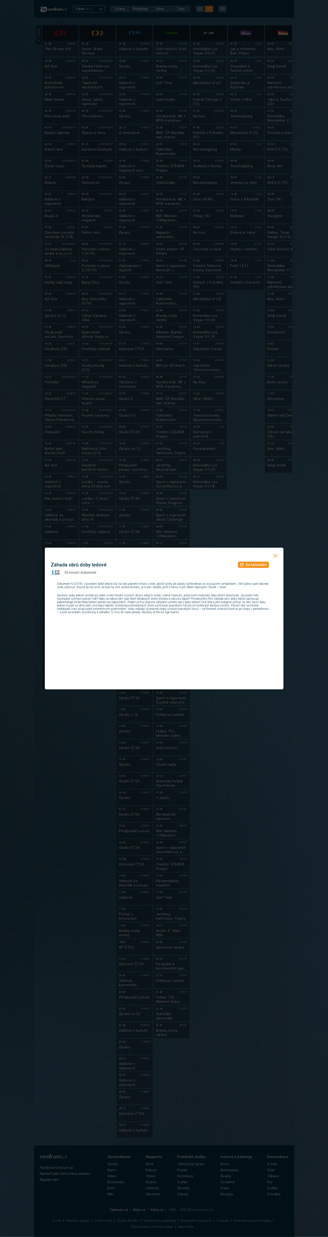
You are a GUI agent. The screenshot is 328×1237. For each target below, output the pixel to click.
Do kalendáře (253, 565)
